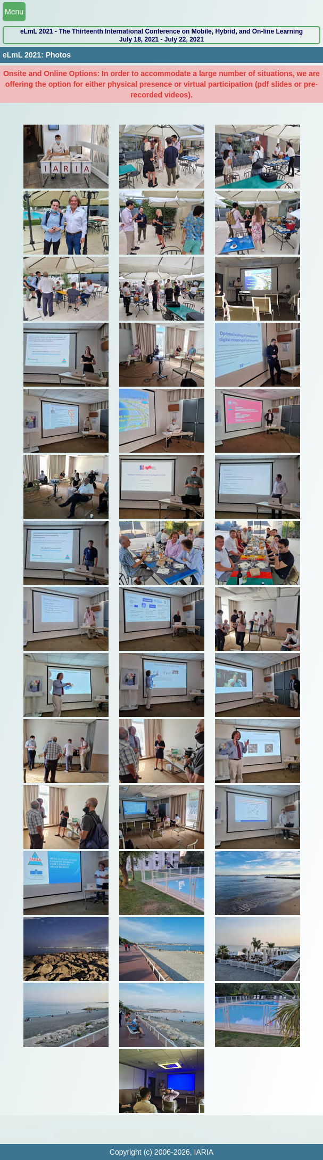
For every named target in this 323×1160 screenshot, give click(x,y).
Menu (14, 11)
